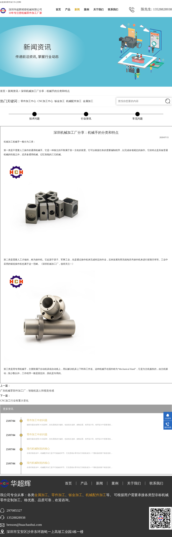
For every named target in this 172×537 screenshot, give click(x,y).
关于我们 (98, 9)
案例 (86, 9)
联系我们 (113, 9)
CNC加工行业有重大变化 (14, 400)
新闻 (77, 9)
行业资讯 (86, 118)
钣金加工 (59, 101)
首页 (58, 9)
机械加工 (8, 142)
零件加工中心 (28, 101)
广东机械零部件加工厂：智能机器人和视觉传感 (27, 390)
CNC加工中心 (45, 101)
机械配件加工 (74, 101)
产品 (67, 9)
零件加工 (58, 495)
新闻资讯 (13, 91)
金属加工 (88, 101)
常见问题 (137, 118)
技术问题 (34, 118)
